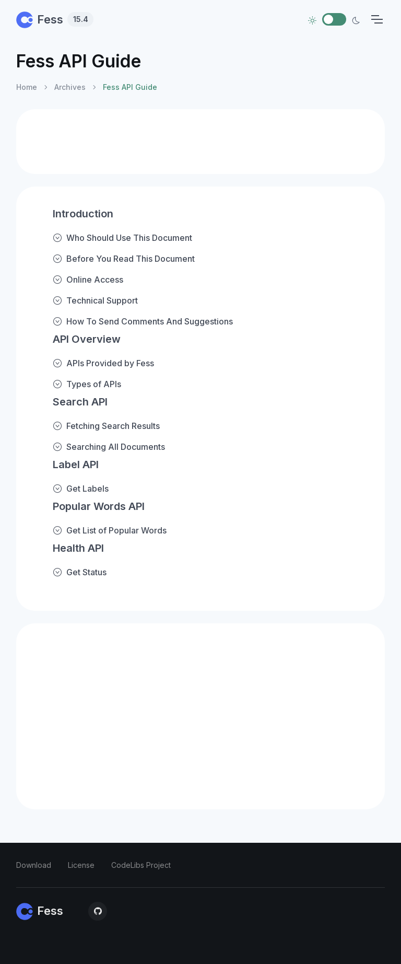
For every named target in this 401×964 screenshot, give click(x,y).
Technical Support (95, 300)
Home (26, 87)
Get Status (80, 572)
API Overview (87, 339)
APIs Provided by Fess (103, 363)
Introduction (83, 213)
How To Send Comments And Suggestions (143, 321)
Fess (54, 19)
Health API (78, 548)
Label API (76, 464)
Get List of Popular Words (110, 530)
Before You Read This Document (124, 258)
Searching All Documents (109, 447)
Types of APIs (87, 384)
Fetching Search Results (106, 426)
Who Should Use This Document (122, 238)
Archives (70, 87)
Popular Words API (99, 506)
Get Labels (81, 488)
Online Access (88, 279)
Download (33, 865)
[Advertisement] (200, 141)
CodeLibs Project (141, 865)
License (81, 865)
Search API (80, 402)
